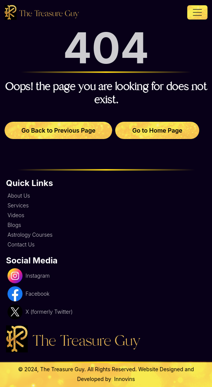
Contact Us (21, 244)
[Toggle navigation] (197, 12)
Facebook (29, 293)
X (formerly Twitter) (40, 311)
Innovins (124, 379)
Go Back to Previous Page (58, 130)
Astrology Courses (30, 234)
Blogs (14, 225)
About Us (19, 195)
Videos (16, 215)
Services (18, 205)
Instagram (29, 275)
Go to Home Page (157, 130)
